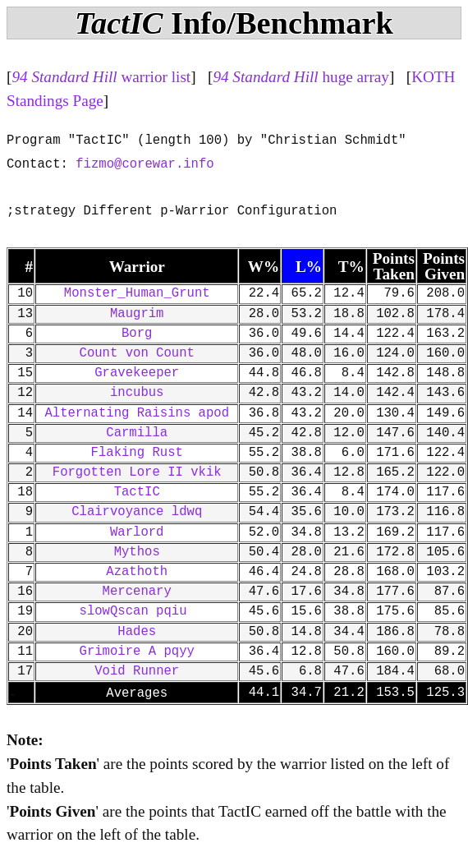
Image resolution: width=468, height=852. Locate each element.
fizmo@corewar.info (144, 164)
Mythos (137, 552)
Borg (137, 334)
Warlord (137, 532)
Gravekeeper (136, 373)
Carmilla (136, 433)
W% (263, 266)
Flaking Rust (137, 453)
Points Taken (394, 266)
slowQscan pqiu (137, 611)
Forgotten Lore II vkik (137, 472)
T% (351, 266)
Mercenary (137, 592)
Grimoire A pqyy (137, 651)
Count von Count (137, 353)
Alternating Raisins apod (136, 413)
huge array (301, 76)
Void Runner (136, 671)
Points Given (444, 266)
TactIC (137, 492)
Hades (136, 632)
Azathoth (136, 572)
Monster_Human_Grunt (137, 293)
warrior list (100, 76)
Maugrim (137, 314)
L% (309, 266)
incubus (137, 393)
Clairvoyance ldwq (136, 512)
